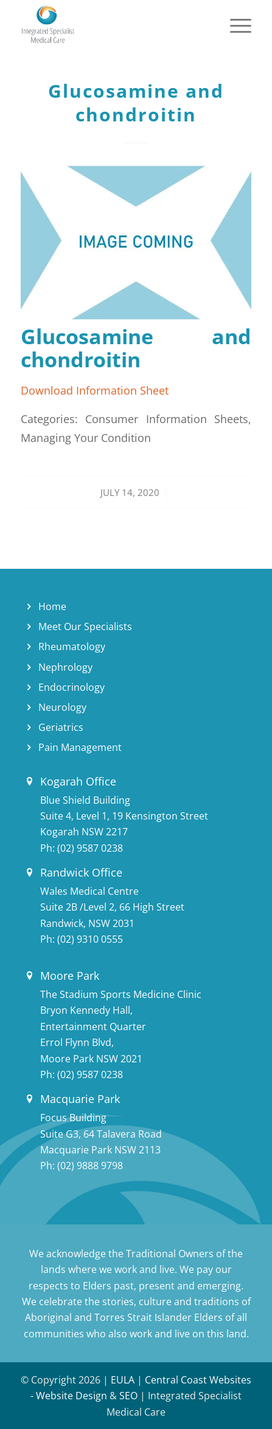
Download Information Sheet (95, 390)
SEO (128, 1395)
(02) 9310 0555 (90, 939)
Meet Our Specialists (85, 626)
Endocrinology (71, 687)
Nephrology (65, 667)
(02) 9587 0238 (90, 848)
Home (52, 606)
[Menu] (234, 24)
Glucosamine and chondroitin (136, 102)
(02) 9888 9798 (90, 1165)
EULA (122, 1380)
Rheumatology (71, 646)
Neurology (62, 707)
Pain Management (80, 747)
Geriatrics (60, 727)
